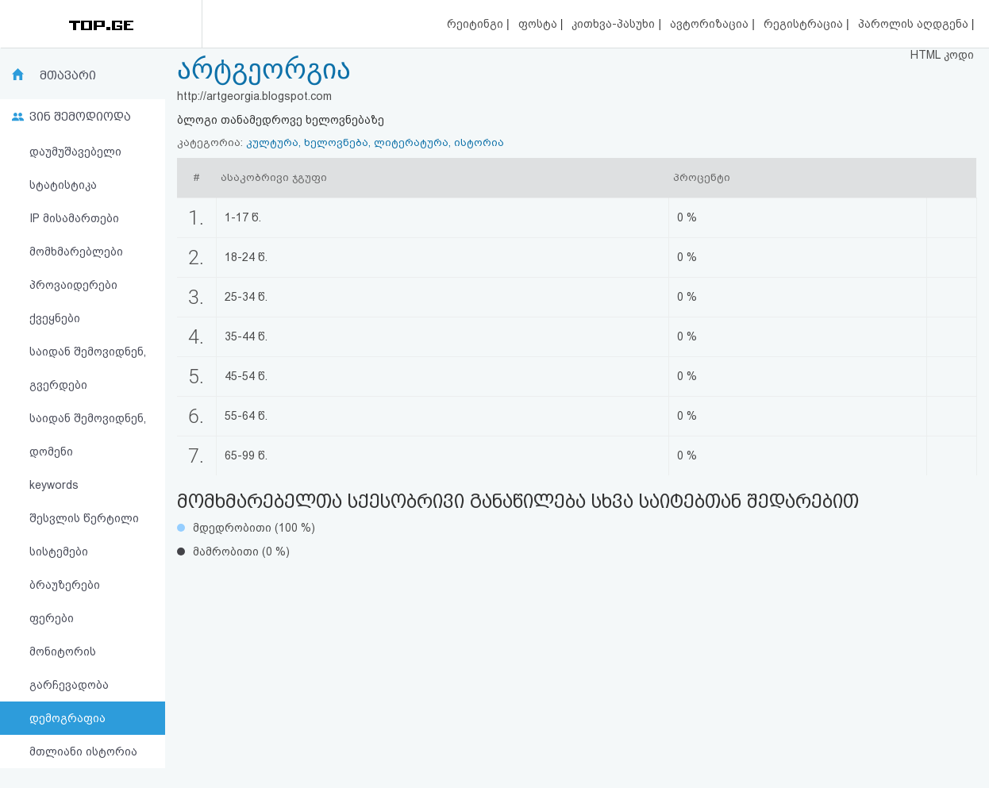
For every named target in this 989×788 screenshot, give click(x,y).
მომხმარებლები (76, 251)
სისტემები (58, 551)
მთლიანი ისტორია (83, 751)
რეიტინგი (476, 23)
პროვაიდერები (73, 285)
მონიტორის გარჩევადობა (69, 668)
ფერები (51, 618)
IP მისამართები (74, 218)
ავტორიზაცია (711, 23)
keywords (54, 485)
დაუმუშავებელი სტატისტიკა (75, 168)
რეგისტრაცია (805, 23)
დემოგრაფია (67, 718)
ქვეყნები (54, 318)
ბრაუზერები (64, 585)
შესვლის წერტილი (84, 518)
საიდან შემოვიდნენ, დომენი (87, 435)
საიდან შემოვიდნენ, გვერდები (87, 368)
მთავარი (68, 75)
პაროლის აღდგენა (915, 23)
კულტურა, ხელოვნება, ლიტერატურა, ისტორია (375, 142)
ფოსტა (539, 23)
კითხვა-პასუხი (614, 23)
